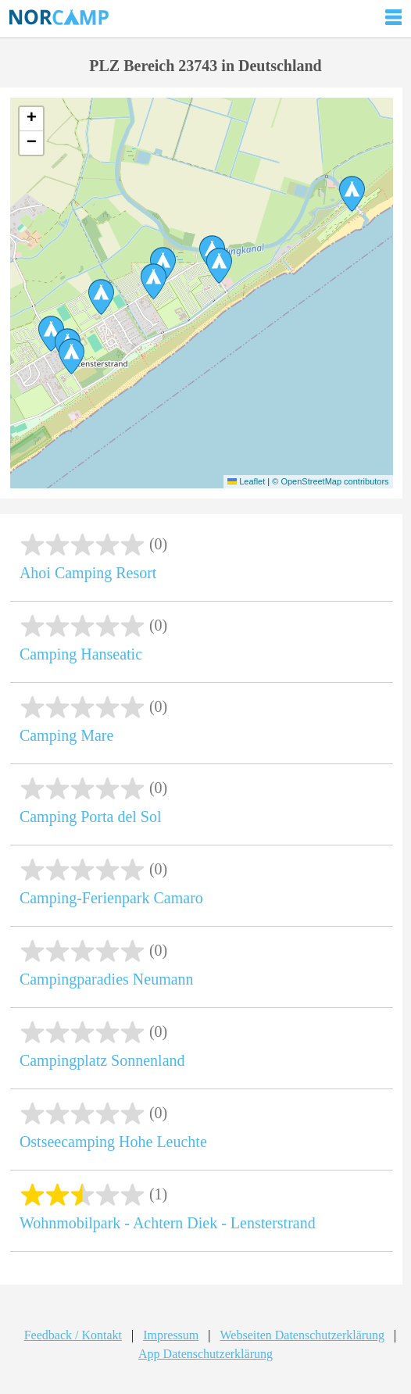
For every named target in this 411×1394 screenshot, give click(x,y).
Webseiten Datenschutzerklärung (302, 1335)
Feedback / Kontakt (73, 1335)
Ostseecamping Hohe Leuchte (113, 1141)
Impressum (170, 1335)
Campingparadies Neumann (107, 979)
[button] (101, 297)
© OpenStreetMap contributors (330, 481)
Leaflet (246, 481)
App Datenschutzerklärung (205, 1353)
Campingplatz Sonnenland (102, 1060)
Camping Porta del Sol (91, 816)
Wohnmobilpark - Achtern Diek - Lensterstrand (168, 1222)
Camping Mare (67, 735)
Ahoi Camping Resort (88, 572)
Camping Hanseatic (81, 654)
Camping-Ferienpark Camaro (111, 897)
